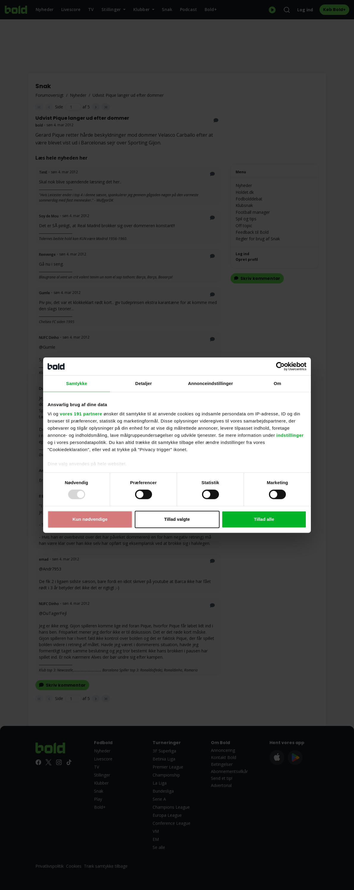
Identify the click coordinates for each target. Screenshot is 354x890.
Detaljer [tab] (143, 383)
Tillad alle (264, 519)
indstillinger (290, 435)
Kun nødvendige (90, 519)
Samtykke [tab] (76, 383)
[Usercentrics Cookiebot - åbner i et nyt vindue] (280, 366)
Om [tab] (277, 383)
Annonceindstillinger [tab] (210, 383)
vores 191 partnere (81, 413)
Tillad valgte (177, 519)
